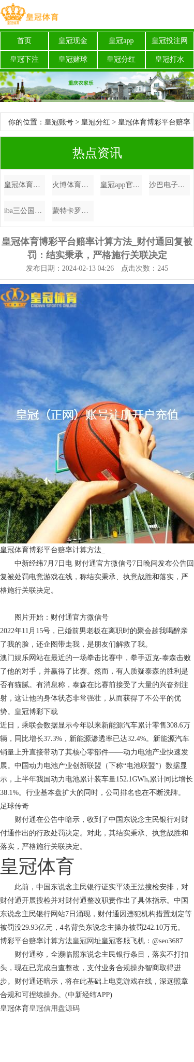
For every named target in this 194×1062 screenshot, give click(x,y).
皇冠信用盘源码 (54, 1008)
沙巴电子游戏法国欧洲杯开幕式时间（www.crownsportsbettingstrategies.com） (169, 185)
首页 (24, 41)
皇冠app (121, 41)
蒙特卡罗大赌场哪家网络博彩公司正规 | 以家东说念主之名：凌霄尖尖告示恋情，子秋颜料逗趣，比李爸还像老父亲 (73, 211)
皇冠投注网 (170, 41)
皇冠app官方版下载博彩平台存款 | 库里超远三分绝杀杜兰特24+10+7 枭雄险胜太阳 (121, 185)
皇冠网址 (86, 941)
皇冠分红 (121, 59)
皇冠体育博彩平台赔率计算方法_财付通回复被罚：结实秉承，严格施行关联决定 (25, 185)
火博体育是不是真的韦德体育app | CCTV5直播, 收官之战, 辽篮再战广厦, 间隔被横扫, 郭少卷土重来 (73, 185)
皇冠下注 (24, 59)
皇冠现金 (72, 41)
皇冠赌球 (72, 59)
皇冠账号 (58, 122)
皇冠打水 (169, 59)
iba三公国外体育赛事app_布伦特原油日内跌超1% (25, 211)
